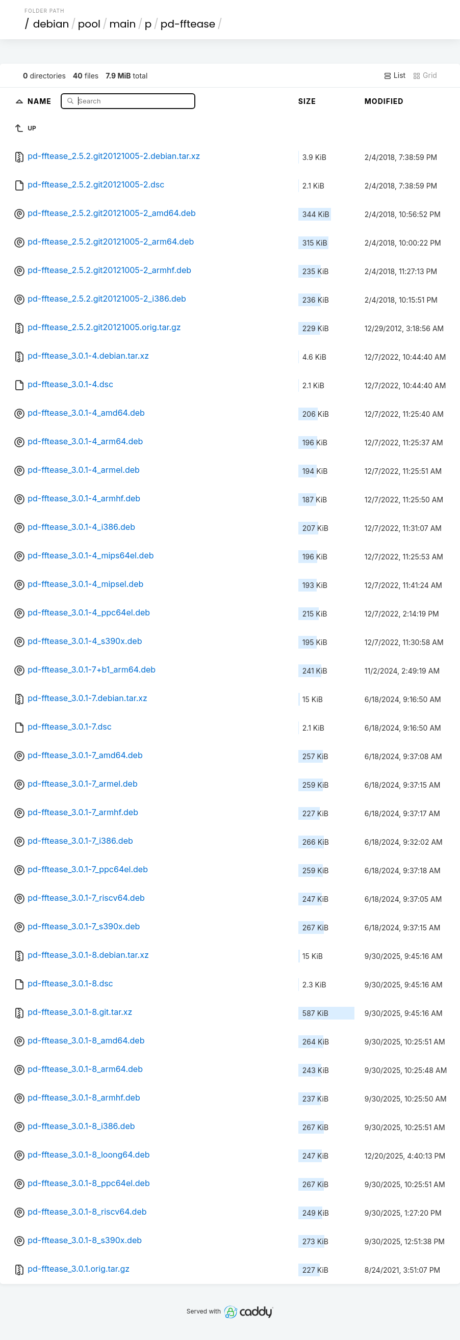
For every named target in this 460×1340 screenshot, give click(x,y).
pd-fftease (188, 24)
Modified (384, 101)
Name (41, 100)
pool (89, 24)
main (122, 24)
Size (307, 101)
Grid (425, 75)
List (394, 75)
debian (51, 24)
